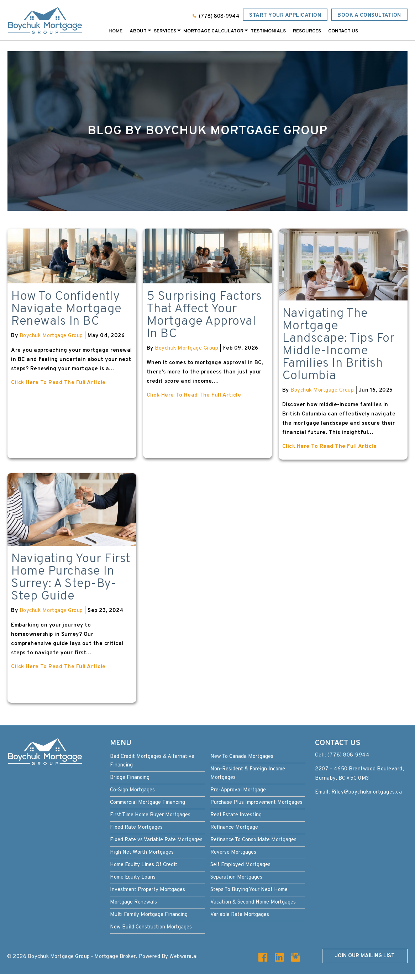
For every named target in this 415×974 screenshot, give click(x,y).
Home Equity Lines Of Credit (143, 865)
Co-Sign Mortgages (132, 790)
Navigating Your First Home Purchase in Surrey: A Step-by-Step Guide (71, 577)
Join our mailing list (365, 956)
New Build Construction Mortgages (151, 927)
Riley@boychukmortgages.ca (366, 792)
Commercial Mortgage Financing (147, 802)
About (138, 31)
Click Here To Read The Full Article (58, 382)
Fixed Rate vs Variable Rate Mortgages (156, 840)
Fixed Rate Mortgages (136, 827)
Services (165, 31)
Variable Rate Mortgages (239, 914)
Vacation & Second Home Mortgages (253, 902)
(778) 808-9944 (219, 16)
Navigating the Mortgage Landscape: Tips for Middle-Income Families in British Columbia (338, 345)
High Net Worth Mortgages (142, 852)
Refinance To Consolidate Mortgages (253, 840)
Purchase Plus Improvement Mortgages (256, 802)
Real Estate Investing (236, 815)
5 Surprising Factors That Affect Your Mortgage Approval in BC (204, 315)
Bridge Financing (129, 777)
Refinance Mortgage (234, 827)
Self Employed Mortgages (240, 865)
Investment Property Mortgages (147, 889)
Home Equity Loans (133, 877)
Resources (307, 31)
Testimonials (268, 31)
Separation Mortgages (236, 877)
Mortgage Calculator (213, 31)
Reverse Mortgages (233, 852)
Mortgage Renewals (133, 902)
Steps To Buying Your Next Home (249, 889)
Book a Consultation (369, 15)
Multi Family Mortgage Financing (149, 914)
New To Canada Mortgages (241, 756)
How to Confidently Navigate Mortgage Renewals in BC (66, 309)
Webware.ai (183, 956)
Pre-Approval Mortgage (238, 790)
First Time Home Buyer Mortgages (150, 815)
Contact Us (343, 31)
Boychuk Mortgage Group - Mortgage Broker (82, 956)
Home (115, 31)
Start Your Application (285, 15)
